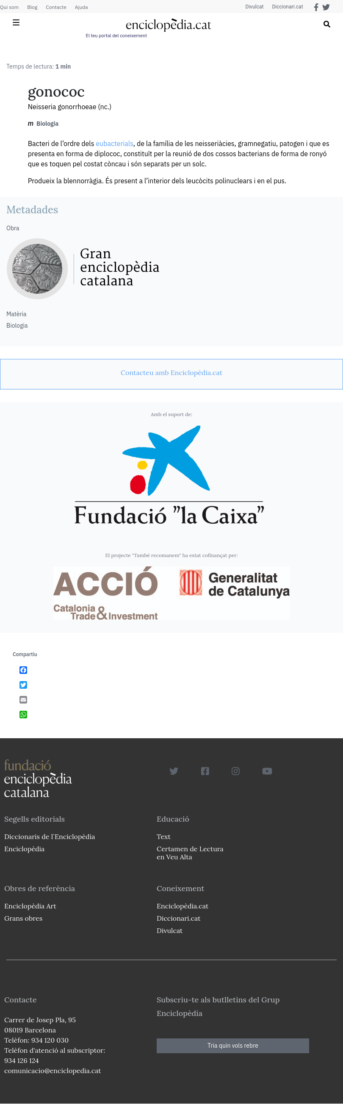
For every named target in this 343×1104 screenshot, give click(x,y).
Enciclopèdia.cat (182, 906)
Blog (32, 7)
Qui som (9, 7)
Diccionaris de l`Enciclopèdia (49, 836)
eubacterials (114, 143)
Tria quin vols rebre (232, 1045)
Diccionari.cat (287, 7)
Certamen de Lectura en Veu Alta (190, 853)
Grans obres (23, 918)
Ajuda (81, 7)
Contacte (56, 7)
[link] (171, 372)
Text (164, 836)
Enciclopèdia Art (30, 906)
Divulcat (255, 7)
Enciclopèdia (24, 849)
